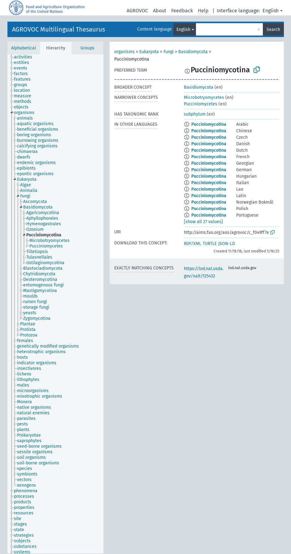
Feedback (182, 11)
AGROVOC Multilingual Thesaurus (58, 29)
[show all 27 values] (203, 221)
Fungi (168, 51)
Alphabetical (23, 48)
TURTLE (210, 243)
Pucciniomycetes (200, 104)
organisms (124, 51)
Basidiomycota (193, 51)
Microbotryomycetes (204, 97)
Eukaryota (149, 51)
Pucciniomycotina (208, 124)
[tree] (55, 303)
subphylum (195, 114)
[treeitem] (26, 57)
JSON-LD (226, 243)
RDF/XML (192, 243)
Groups (87, 48)
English (271, 11)
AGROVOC (137, 11)
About (159, 11)
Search (273, 29)
